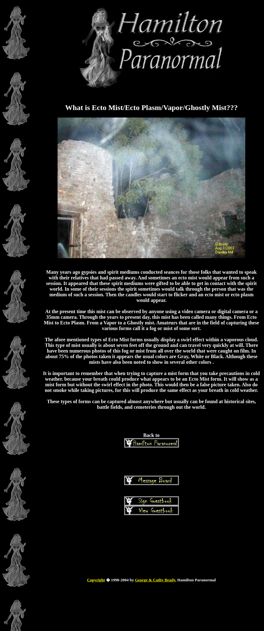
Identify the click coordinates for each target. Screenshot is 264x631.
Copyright (96, 580)
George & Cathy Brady (155, 580)
